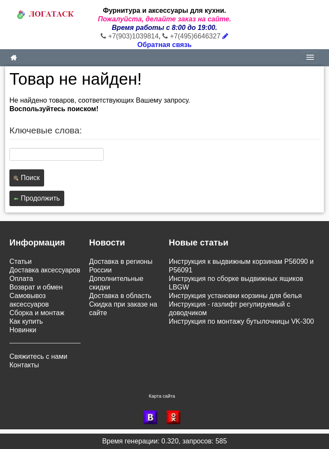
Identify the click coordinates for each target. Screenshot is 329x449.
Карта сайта (162, 396)
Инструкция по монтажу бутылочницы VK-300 (241, 321)
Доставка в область (120, 295)
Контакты (24, 365)
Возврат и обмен (36, 287)
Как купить (26, 321)
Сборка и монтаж (36, 312)
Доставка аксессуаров (44, 270)
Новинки (22, 330)
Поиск (27, 177)
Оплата (21, 278)
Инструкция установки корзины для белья (235, 295)
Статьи (20, 261)
